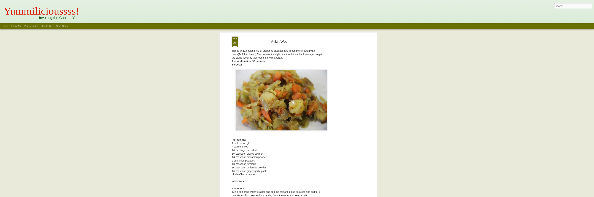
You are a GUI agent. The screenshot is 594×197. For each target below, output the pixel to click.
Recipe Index (31, 26)
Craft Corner (63, 26)
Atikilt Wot (279, 41)
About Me (16, 26)
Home (5, 26)
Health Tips (47, 26)
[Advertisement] (345, 92)
